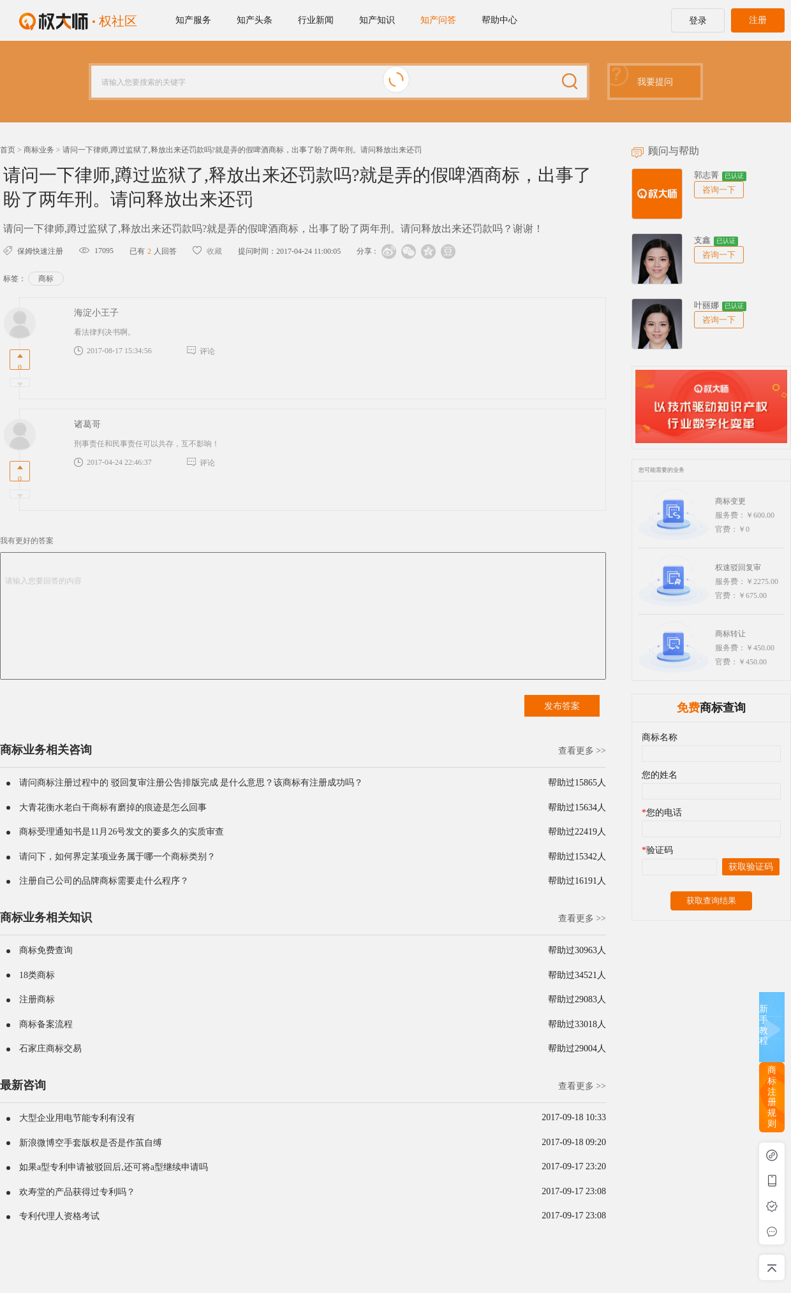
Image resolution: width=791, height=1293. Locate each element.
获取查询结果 (711, 900)
